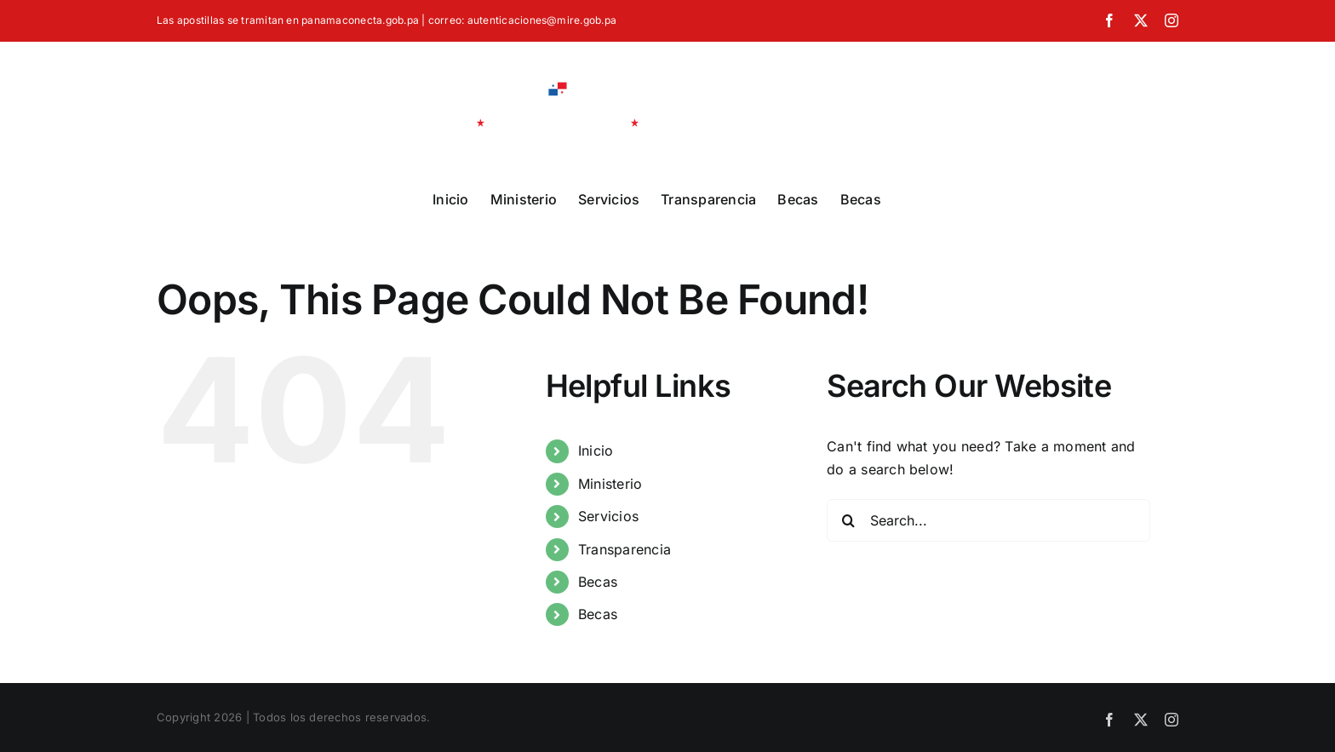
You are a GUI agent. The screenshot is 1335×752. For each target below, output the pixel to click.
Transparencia (624, 549)
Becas (597, 581)
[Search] (848, 520)
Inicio (595, 450)
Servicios (608, 516)
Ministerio (610, 483)
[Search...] (988, 520)
